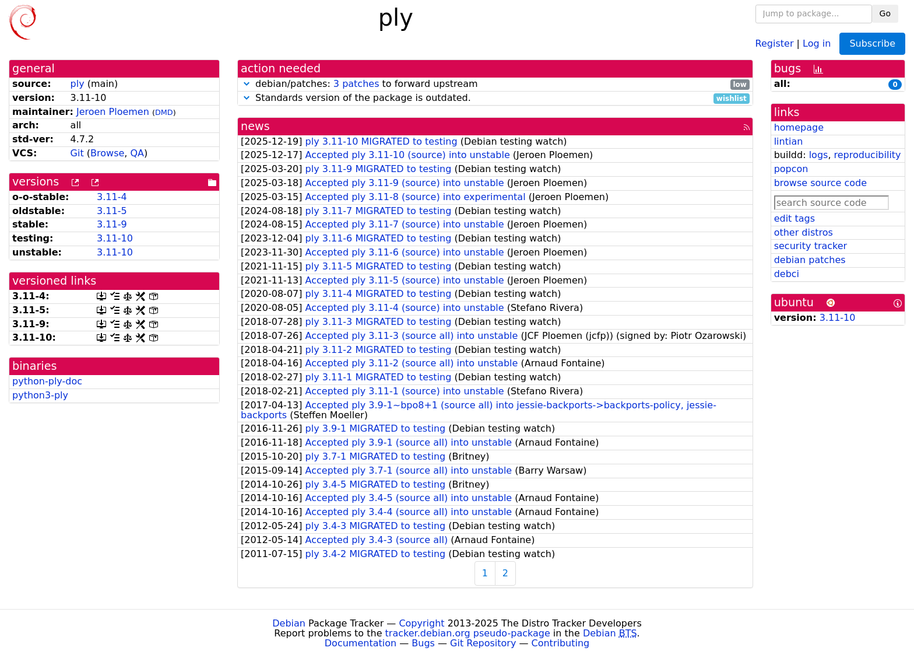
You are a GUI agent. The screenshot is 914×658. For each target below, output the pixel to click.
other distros (803, 232)
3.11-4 (112, 196)
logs (818, 154)
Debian (288, 623)
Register (774, 42)
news (255, 126)
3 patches (356, 83)
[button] (246, 83)
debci (786, 273)
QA (137, 153)
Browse (107, 153)
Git (77, 153)
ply (78, 83)
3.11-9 (112, 224)
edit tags (794, 218)
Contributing (561, 643)
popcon (791, 168)
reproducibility (867, 154)
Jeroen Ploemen (112, 111)
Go (885, 13)
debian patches (810, 259)
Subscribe (872, 43)
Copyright (421, 623)
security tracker (811, 245)
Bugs (423, 643)
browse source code (820, 182)
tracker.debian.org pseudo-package (467, 633)
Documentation (360, 643)
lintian (788, 141)
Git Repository (483, 643)
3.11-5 (112, 210)
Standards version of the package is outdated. (495, 98)
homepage (799, 127)
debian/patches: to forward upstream (495, 84)
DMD (164, 112)
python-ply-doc (47, 381)
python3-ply (40, 395)
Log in (817, 42)
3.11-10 (115, 238)
